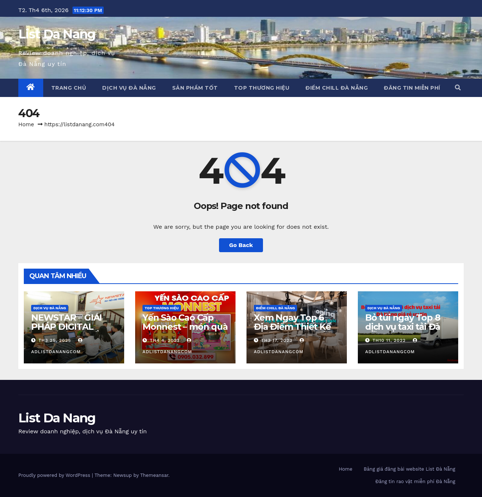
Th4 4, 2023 (165, 340)
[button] (458, 87)
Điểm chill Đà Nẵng (336, 88)
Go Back (241, 245)
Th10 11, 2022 (389, 340)
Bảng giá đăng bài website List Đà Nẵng (409, 469)
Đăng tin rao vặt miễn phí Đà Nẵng (415, 481)
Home (26, 124)
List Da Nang (57, 34)
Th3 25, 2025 (54, 340)
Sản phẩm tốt (195, 88)
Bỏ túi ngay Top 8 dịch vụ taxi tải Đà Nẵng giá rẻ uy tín (403, 326)
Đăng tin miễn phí (412, 88)
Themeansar (154, 475)
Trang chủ (68, 88)
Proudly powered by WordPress (55, 475)
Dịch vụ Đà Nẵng (129, 88)
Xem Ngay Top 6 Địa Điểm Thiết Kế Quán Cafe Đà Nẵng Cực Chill (296, 331)
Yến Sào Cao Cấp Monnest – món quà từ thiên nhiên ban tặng (185, 331)
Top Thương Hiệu (262, 88)
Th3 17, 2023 (276, 340)
